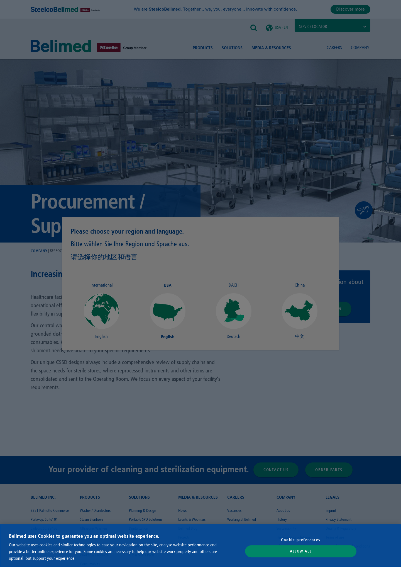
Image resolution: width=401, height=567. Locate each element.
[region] (200, 545)
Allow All (301, 551)
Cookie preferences (300, 539)
